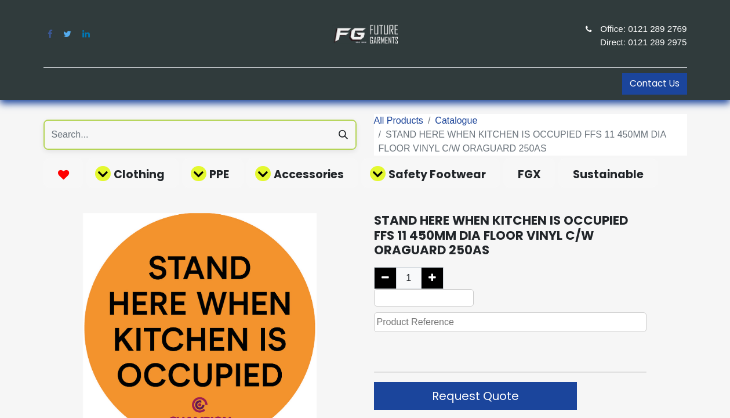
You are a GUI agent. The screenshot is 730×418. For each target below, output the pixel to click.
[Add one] (432, 278)
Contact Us (655, 83)
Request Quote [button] (475, 396)
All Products (398, 120)
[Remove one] (385, 278)
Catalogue (456, 120)
